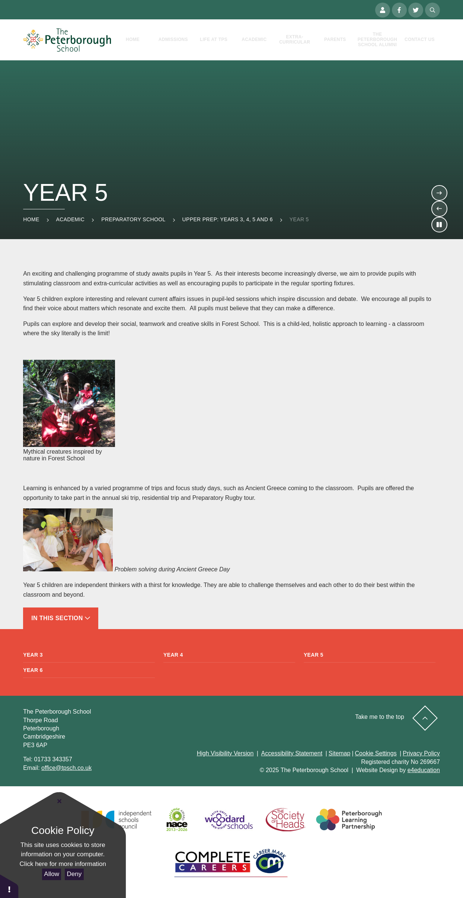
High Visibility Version (225, 753)
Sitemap (340, 753)
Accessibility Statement (292, 753)
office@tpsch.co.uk (66, 768)
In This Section (60, 618)
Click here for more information (63, 863)
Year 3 (33, 655)
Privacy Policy (421, 753)
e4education (424, 770)
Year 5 (299, 219)
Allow (51, 874)
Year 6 (33, 670)
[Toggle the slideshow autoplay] (439, 224)
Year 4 (173, 655)
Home (31, 219)
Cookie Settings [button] (376, 753)
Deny (74, 874)
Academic (70, 219)
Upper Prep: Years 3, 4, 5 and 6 (227, 219)
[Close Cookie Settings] (59, 801)
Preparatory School (133, 219)
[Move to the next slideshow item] (439, 193)
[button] (9, 886)
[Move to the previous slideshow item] (439, 208)
